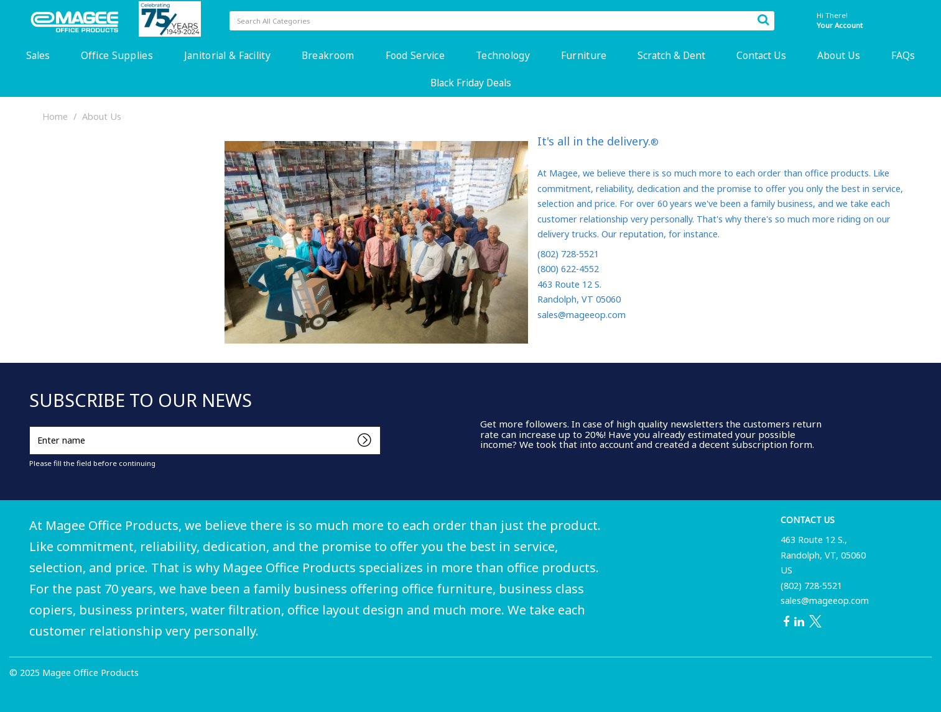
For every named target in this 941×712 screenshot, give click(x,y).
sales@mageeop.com (825, 600)
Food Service (415, 55)
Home (55, 116)
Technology (503, 55)
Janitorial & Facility (227, 55)
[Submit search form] (763, 19)
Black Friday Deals (470, 82)
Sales (38, 55)
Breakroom (328, 55)
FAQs (903, 55)
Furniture (584, 55)
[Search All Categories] (502, 21)
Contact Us (761, 55)
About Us (838, 55)
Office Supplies (117, 55)
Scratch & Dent (671, 55)
